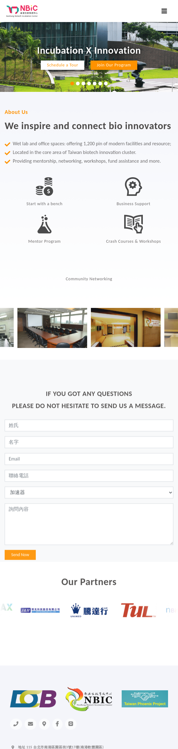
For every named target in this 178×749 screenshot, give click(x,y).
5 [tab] (94, 83)
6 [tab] (100, 83)
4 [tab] (89, 83)
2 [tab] (78, 83)
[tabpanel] (89, 57)
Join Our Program (114, 65)
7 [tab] (106, 83)
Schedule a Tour (62, 65)
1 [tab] (72, 83)
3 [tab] (83, 83)
